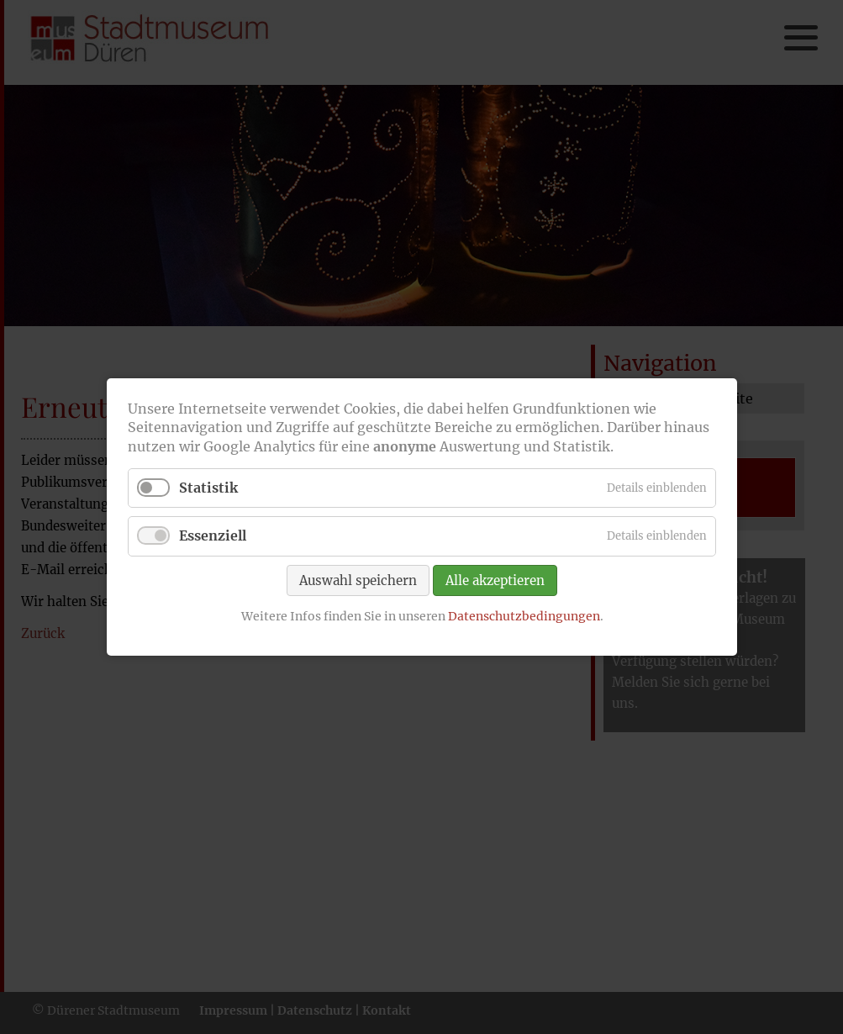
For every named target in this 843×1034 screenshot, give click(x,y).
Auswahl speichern (358, 580)
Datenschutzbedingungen (523, 615)
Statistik (208, 487)
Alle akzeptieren (495, 580)
